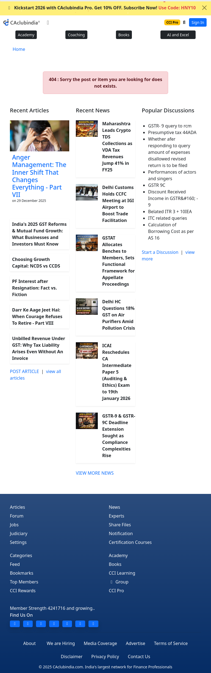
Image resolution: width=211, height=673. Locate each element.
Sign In (197, 22)
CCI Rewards (23, 591)
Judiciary (18, 533)
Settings (18, 542)
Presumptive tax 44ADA (172, 132)
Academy (26, 34)
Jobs (14, 525)
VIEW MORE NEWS (95, 473)
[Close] (204, 7)
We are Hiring (61, 643)
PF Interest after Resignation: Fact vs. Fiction (34, 287)
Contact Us (139, 656)
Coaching (76, 34)
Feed (15, 564)
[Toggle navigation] (48, 23)
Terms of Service (171, 643)
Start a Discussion (160, 252)
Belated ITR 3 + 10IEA (170, 211)
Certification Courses (130, 542)
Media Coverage (100, 643)
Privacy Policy (105, 656)
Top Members (24, 582)
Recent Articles (29, 110)
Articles (17, 507)
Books (123, 34)
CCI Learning (122, 573)
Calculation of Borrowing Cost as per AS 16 (171, 231)
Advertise (135, 643)
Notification (121, 533)
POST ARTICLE (24, 371)
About (29, 643)
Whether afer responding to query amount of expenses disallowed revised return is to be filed (169, 152)
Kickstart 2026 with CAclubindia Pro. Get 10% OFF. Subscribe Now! (101, 8)
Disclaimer (71, 656)
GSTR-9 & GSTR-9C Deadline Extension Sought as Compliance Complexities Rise (118, 435)
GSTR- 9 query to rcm (169, 126)
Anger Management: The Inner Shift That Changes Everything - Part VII (39, 176)
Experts (116, 516)
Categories (21, 555)
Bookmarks (21, 573)
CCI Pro (116, 591)
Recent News (93, 110)
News (114, 507)
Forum (16, 516)
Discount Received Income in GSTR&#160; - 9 (173, 198)
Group (119, 582)
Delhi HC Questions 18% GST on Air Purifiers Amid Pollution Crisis (118, 315)
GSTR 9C (156, 185)
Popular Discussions (168, 110)
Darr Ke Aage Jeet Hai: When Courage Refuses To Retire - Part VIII (37, 316)
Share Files (120, 525)
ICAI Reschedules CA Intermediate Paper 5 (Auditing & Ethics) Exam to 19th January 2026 (116, 372)
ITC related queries (167, 218)
